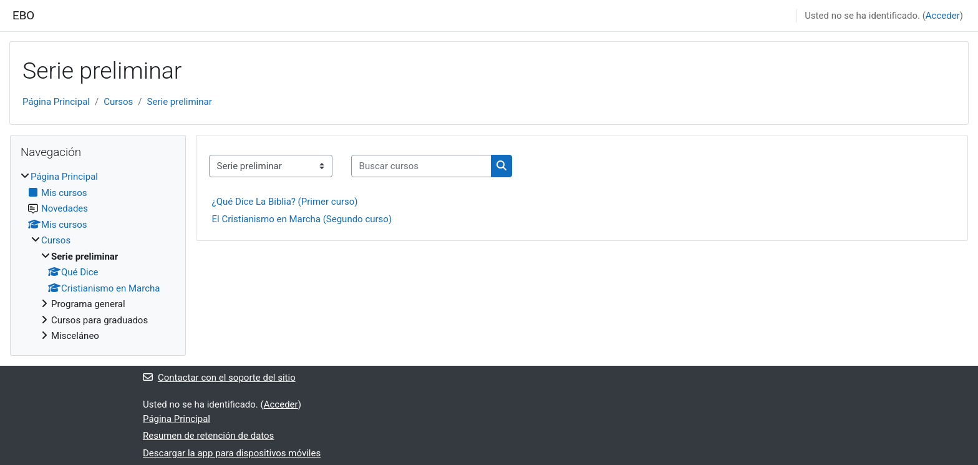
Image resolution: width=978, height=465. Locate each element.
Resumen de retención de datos (208, 435)
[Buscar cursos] (421, 166)
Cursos (118, 101)
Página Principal (56, 101)
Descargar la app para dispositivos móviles (232, 453)
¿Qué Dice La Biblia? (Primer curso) (285, 201)
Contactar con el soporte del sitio (219, 377)
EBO (23, 15)
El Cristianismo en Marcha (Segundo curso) (302, 219)
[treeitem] (98, 256)
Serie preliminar (179, 101)
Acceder (943, 15)
